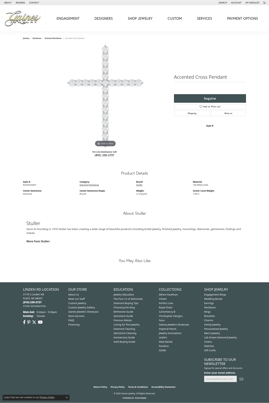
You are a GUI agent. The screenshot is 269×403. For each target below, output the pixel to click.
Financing (73, 324)
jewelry (26, 38)
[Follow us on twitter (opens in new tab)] (34, 322)
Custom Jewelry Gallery (81, 307)
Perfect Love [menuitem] (166, 303)
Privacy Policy (118, 387)
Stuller (139, 184)
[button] (222, 2)
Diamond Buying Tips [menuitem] (126, 303)
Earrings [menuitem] (209, 303)
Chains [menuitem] (208, 341)
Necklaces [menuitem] (210, 307)
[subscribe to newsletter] (241, 379)
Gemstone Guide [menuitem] (123, 316)
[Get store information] (34, 306)
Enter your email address (219, 372)
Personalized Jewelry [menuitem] (216, 328)
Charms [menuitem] (208, 320)
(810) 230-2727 (104, 155)
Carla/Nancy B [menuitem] (167, 311)
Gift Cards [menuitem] (210, 350)
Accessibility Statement (163, 387)
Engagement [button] (68, 18)
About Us (73, 294)
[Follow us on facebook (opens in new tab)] (24, 322)
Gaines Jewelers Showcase (83, 311)
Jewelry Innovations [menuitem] (170, 333)
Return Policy (100, 387)
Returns (228, 113)
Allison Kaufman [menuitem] (168, 294)
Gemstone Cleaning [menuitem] (125, 333)
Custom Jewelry (77, 303)
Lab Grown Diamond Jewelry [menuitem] (220, 337)
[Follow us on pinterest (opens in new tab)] (28, 322)
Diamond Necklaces (53, 38)
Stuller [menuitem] (162, 350)
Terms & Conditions (138, 387)
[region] (105, 96)
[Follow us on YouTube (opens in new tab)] (40, 322)
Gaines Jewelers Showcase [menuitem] (174, 324)
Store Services (76, 316)
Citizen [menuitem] (163, 298)
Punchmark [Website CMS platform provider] (141, 398)
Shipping (192, 113)
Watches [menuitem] (209, 346)
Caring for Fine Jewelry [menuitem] (127, 324)
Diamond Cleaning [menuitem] (124, 328)
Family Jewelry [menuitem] (212, 324)
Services (204, 18)
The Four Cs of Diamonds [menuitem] (128, 298)
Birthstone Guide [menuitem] (123, 311)
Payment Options (242, 18)
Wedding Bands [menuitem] (213, 298)
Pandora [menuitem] (164, 346)
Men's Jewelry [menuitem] (212, 333)
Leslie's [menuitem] (163, 337)
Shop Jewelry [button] (140, 18)
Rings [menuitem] (207, 311)
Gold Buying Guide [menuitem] (124, 341)
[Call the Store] (32, 302)
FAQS (71, 320)
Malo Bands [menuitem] (165, 341)
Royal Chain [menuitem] (165, 307)
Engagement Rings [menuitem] (215, 294)
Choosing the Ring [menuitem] (124, 307)
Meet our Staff (76, 298)
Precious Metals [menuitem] (123, 320)
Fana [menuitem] (162, 320)
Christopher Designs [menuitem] (171, 316)
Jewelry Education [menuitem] (124, 294)
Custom (175, 18)
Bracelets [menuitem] (209, 316)
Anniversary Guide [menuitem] (124, 337)
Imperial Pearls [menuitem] (167, 328)
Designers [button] (104, 18)
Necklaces (37, 38)
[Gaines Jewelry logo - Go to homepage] (24, 18)
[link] (7, 2)
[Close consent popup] (67, 397)
